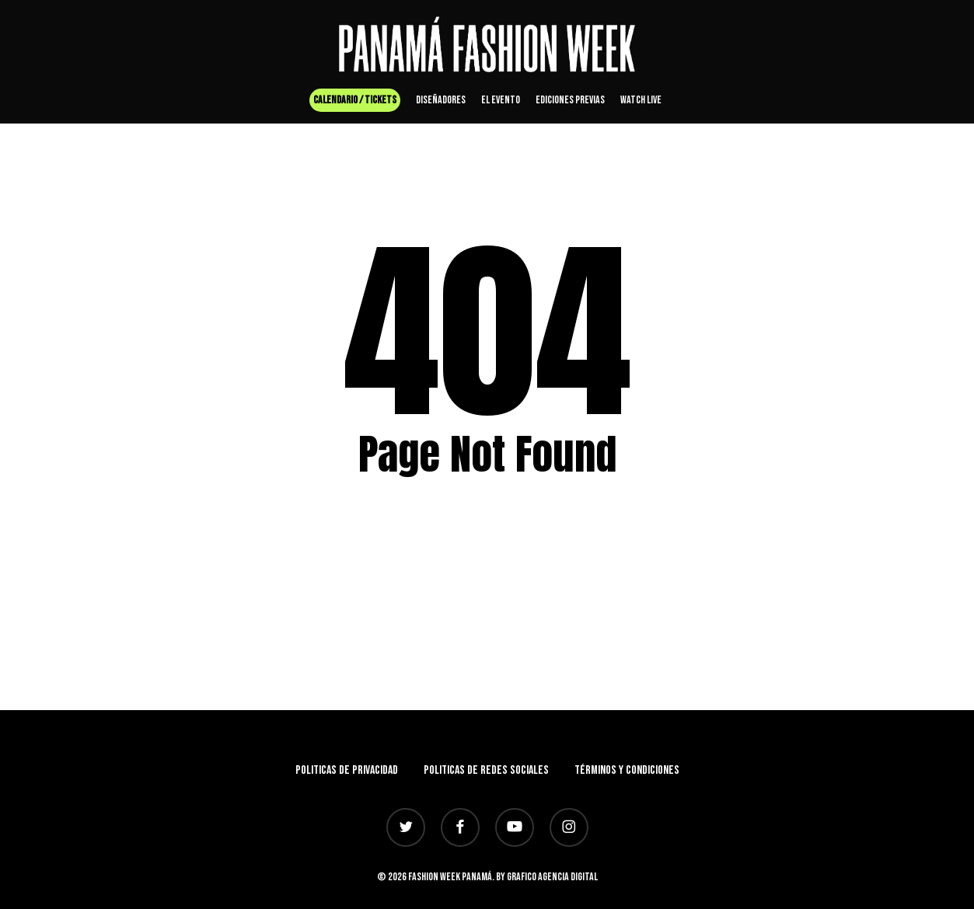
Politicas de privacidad (346, 770)
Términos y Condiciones (626, 770)
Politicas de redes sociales (486, 770)
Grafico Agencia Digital (552, 876)
